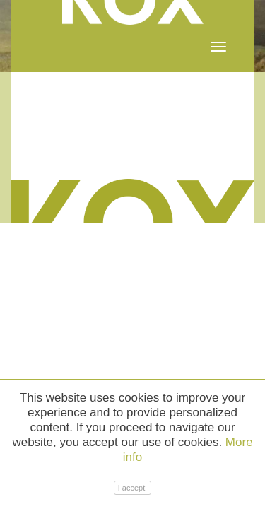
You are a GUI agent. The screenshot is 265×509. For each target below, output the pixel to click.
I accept (133, 488)
